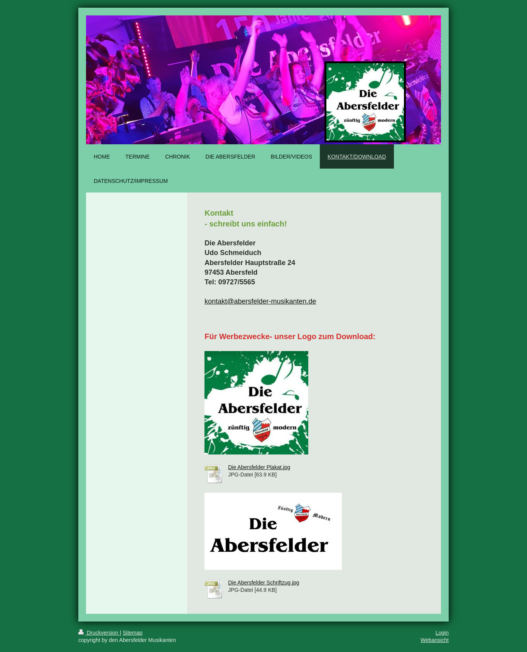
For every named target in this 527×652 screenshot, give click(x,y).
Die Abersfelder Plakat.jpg (259, 467)
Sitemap (132, 633)
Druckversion (99, 633)
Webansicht (435, 640)
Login (442, 633)
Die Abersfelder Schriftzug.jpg (263, 582)
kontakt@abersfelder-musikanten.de (260, 301)
